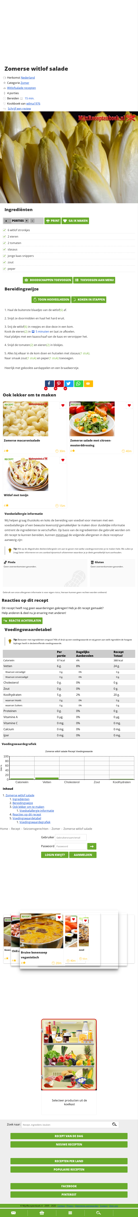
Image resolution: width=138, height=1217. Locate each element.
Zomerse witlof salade (20, 795)
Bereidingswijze (23, 803)
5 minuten (40, 331)
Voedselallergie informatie (37, 811)
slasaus (12, 249)
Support (104, 1205)
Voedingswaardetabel (27, 818)
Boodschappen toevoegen (47, 280)
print (52, 221)
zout (11, 262)
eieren (22, 331)
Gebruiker (47, 837)
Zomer (25, 83)
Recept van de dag (69, 1136)
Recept (15, 829)
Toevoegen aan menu (94, 280)
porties (14, 93)
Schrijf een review (19, 109)
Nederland (28, 78)
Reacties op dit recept (27, 814)
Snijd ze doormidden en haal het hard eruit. (36, 318)
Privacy (70, 1205)
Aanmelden (83, 855)
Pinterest (69, 1194)
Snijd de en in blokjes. (35, 345)
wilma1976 (33, 103)
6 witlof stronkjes (19, 230)
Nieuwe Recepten (69, 1144)
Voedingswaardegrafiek (35, 822)
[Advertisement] (69, 36)
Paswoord (47, 846)
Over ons (113, 1205)
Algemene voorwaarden (86, 1205)
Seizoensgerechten (35, 829)
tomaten (26, 345)
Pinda (9, 562)
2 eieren (13, 236)
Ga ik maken (75, 221)
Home (4, 829)
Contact (61, 1205)
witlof (57, 310)
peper (12, 269)
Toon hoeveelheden (51, 299)
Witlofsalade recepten (21, 88)
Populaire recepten (69, 1169)
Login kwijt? (55, 855)
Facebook (69, 1186)
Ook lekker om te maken (28, 807)
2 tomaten (14, 243)
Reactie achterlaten (22, 621)
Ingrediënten (21, 799)
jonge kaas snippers (21, 256)
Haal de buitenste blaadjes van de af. (37, 310)
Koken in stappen (89, 299)
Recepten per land (69, 1161)
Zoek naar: (14, 1125)
